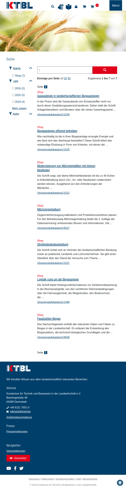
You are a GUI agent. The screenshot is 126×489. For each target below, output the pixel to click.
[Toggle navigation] (115, 5)
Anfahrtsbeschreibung (19, 417)
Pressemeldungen (17, 431)
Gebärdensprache (60, 7)
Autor (16, 114)
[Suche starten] (105, 70)
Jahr (15, 81)
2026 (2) (18, 88)
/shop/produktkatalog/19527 (53, 228)
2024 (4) (18, 101)
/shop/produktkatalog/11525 (53, 149)
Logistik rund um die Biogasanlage (58, 279)
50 (69, 78)
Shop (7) (18, 75)
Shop (84, 7)
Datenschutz (48, 479)
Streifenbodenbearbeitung (52, 244)
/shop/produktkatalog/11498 (53, 302)
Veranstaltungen (15, 451)
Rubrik (17, 68)
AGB (78, 479)
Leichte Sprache (68, 7)
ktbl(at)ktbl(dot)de (20, 411)
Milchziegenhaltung (49, 209)
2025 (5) (18, 95)
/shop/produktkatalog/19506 (53, 337)
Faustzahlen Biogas (49, 318)
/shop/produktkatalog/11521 (53, 263)
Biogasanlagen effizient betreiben (57, 131)
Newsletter (18, 458)
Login (76, 7)
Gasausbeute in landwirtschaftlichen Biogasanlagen (68, 96)
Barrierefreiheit (90, 479)
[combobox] (65, 70)
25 (65, 78)
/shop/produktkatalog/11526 (53, 114)
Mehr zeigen (19, 108)
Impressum (34, 479)
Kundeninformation (65, 479)
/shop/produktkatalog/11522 (53, 193)
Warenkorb (92, 7)
